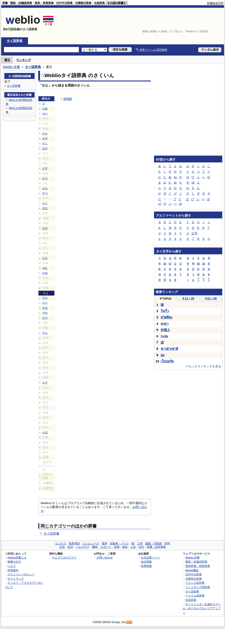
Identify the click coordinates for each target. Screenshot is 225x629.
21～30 (210, 298)
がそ (45, 178)
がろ (45, 317)
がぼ (45, 432)
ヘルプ (12, 565)
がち (45, 188)
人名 (133, 547)
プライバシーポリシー (21, 574)
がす (45, 168)
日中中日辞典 (64, 3)
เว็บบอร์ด (167, 361)
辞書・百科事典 (156, 547)
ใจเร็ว (165, 311)
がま (45, 258)
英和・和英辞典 (44, 3)
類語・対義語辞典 (21, 3)
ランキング (23, 60)
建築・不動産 (153, 543)
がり (45, 302)
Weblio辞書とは (17, 557)
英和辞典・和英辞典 (197, 565)
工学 (140, 543)
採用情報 (146, 565)
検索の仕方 (14, 561)
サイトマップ (16, 578)
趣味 (95, 547)
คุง (162, 355)
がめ (45, 273)
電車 (104, 543)
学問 (167, 543)
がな (45, 208)
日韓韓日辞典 (83, 3)
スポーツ (105, 547)
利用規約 (13, 570)
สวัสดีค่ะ (167, 317)
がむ (45, 268)
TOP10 (165, 298)
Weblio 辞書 (11, 67)
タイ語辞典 (15, 41)
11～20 (188, 298)
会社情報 (146, 561)
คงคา (165, 324)
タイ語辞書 (51, 533)
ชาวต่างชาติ (169, 349)
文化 (62, 547)
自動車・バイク (119, 543)
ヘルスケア (82, 547)
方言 (141, 547)
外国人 (165, 330)
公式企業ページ (150, 557)
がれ (45, 312)
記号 (194, 233)
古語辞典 (99, 3)
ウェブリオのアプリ (64, 557)
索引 (7, 60)
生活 (70, 547)
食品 (125, 547)
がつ (45, 193)
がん (45, 332)
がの (45, 228)
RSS (129, 622)
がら (45, 297)
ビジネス (60, 543)
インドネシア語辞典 (197, 587)
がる (45, 307)
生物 (116, 547)
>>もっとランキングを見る (203, 366)
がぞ (45, 382)
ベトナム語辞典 (195, 595)
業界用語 (74, 543)
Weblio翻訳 (192, 570)
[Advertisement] (209, 22)
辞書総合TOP (215, 3)
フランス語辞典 (195, 582)
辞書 (5, 3)
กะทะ (164, 336)
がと (45, 203)
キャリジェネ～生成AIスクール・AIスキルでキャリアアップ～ (202, 608)
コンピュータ (91, 543)
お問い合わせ (104, 557)
